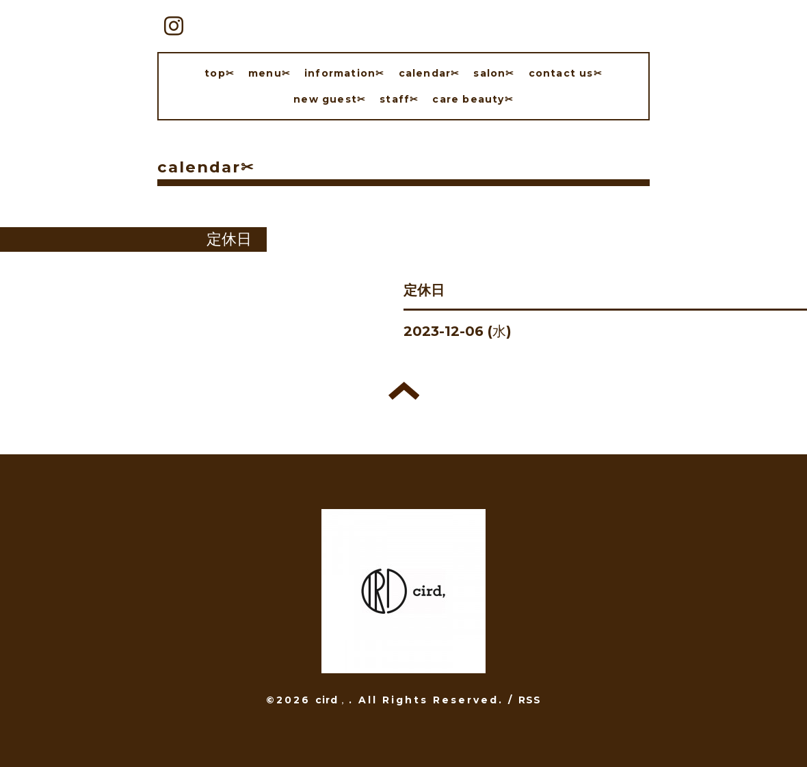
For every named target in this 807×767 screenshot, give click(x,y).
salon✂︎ (493, 73)
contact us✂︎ (566, 73)
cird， (332, 700)
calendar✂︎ (429, 73)
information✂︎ (344, 73)
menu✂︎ (269, 73)
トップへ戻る (403, 391)
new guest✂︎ (329, 99)
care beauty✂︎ (472, 99)
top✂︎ (219, 73)
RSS (530, 700)
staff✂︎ (399, 99)
